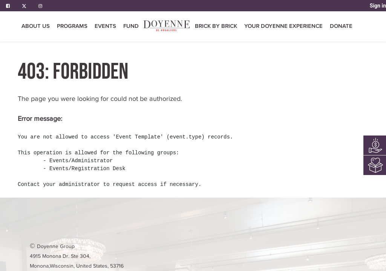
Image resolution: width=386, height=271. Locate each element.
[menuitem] (167, 26)
